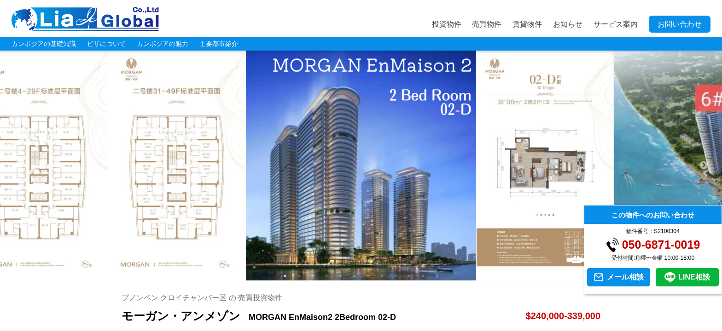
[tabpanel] (361, 165)
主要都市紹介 (218, 43)
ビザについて (106, 43)
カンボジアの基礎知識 (44, 43)
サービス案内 (616, 24)
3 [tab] (312, 275)
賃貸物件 (527, 24)
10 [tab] (409, 275)
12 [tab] (437, 275)
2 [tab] (298, 275)
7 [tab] (368, 275)
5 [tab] (340, 275)
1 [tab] (285, 275)
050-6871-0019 (661, 245)
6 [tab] (354, 275)
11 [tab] (423, 275)
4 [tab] (326, 275)
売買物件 (486, 24)
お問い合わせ (680, 24)
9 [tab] (395, 275)
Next (703, 165)
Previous (18, 165)
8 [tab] (381, 275)
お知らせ (567, 24)
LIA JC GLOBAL (85, 19)
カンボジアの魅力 (162, 43)
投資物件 (446, 24)
